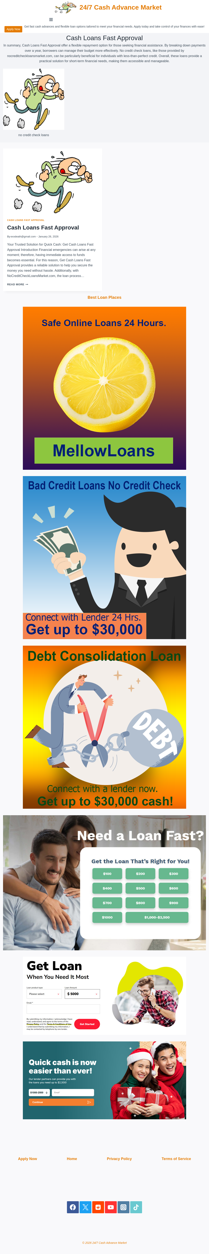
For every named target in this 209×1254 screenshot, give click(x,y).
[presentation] (52, 181)
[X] (86, 1207)
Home (72, 1159)
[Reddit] (98, 1207)
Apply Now (13, 29)
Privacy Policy (119, 1159)
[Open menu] (51, 19)
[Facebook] (73, 1207)
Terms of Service (176, 1159)
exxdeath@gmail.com (23, 236)
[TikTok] (136, 1207)
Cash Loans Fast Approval (25, 220)
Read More (17, 284)
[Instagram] (124, 1207)
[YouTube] (111, 1207)
